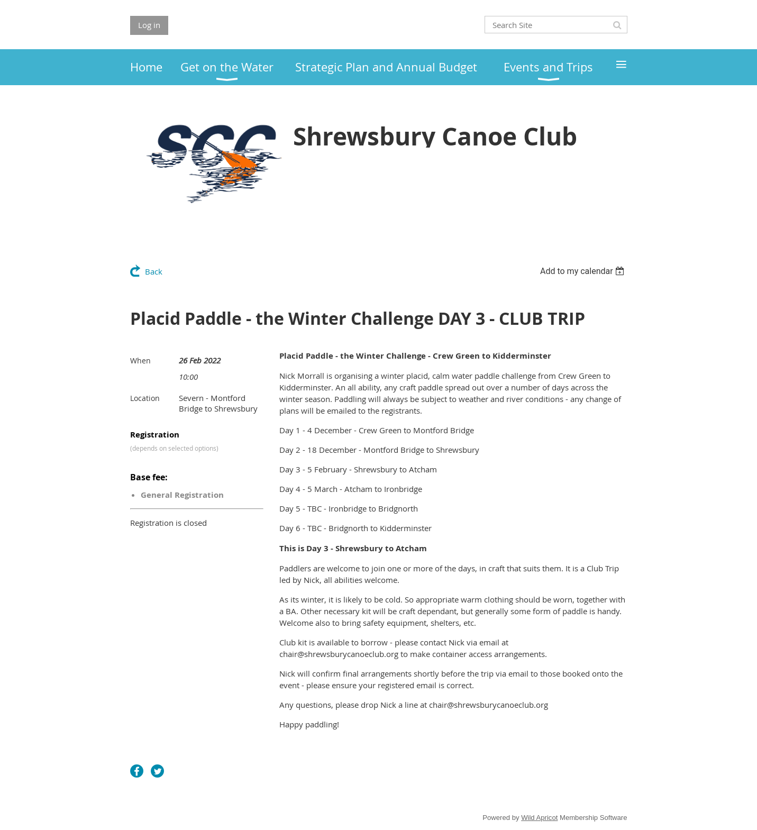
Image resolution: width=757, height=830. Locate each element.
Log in (149, 25)
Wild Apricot (539, 818)
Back (153, 271)
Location (145, 398)
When (140, 360)
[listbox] (583, 271)
